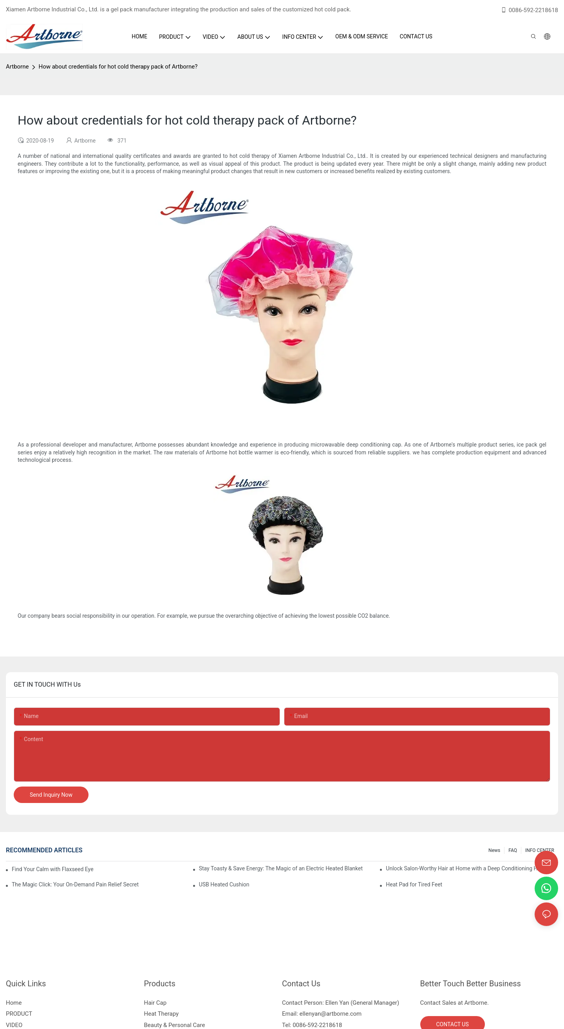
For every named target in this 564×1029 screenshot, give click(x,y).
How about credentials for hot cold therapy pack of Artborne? (117, 66)
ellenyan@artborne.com (331, 1013)
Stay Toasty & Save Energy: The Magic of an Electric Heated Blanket (281, 868)
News (494, 850)
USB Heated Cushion (224, 884)
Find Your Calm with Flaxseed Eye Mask (53, 869)
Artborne (17, 66)
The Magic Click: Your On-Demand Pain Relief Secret (75, 884)
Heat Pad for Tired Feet (414, 884)
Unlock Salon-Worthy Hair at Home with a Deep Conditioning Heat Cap (471, 868)
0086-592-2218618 (529, 10)
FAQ (512, 850)
